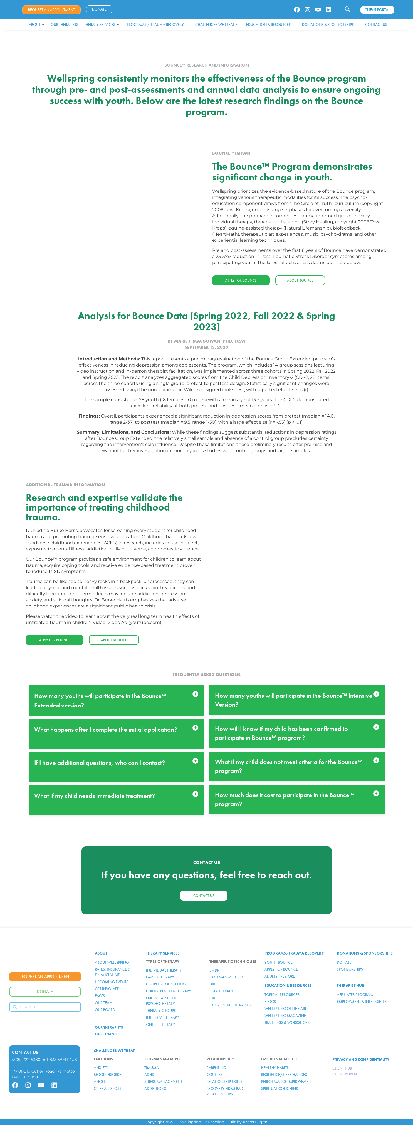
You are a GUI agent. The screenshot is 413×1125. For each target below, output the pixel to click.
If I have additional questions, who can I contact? (99, 762)
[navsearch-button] (347, 9)
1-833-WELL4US (62, 1059)
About (36, 24)
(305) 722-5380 (26, 1059)
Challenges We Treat (216, 24)
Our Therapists (64, 24)
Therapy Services (101, 24)
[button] (116, 700)
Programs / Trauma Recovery (157, 24)
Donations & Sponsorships (330, 24)
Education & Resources (270, 24)
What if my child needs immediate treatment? (94, 796)
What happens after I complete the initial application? (105, 729)
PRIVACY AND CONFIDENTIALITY (360, 1059)
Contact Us (376, 24)
